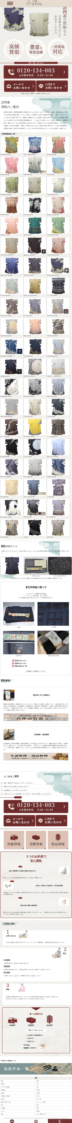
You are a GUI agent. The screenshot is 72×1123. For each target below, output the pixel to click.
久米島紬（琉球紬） (18, 1096)
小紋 (54, 1087)
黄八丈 (54, 1096)
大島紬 (54, 1090)
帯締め (54, 1111)
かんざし (18, 1111)
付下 (54, 1084)
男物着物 (18, 1090)
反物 (18, 1114)
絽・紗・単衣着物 (18, 1087)
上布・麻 (54, 1099)
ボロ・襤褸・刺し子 (54, 1114)
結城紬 (18, 1093)
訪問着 (18, 1084)
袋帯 (54, 1105)
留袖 (54, 1081)
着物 (36, 1078)
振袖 (18, 1081)
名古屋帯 (18, 1108)
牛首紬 (54, 1093)
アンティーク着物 (54, 1102)
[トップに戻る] (34, 5)
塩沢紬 (18, 1099)
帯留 (54, 1108)
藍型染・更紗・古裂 (18, 1102)
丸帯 (18, 1105)
